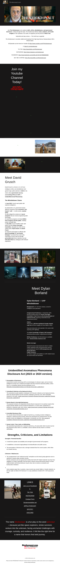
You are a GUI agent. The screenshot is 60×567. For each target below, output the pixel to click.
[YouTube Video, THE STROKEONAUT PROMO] (45, 71)
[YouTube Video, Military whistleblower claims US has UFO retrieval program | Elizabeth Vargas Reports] (41, 180)
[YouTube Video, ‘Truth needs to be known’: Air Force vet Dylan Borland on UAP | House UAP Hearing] (14, 291)
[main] (30, 45)
